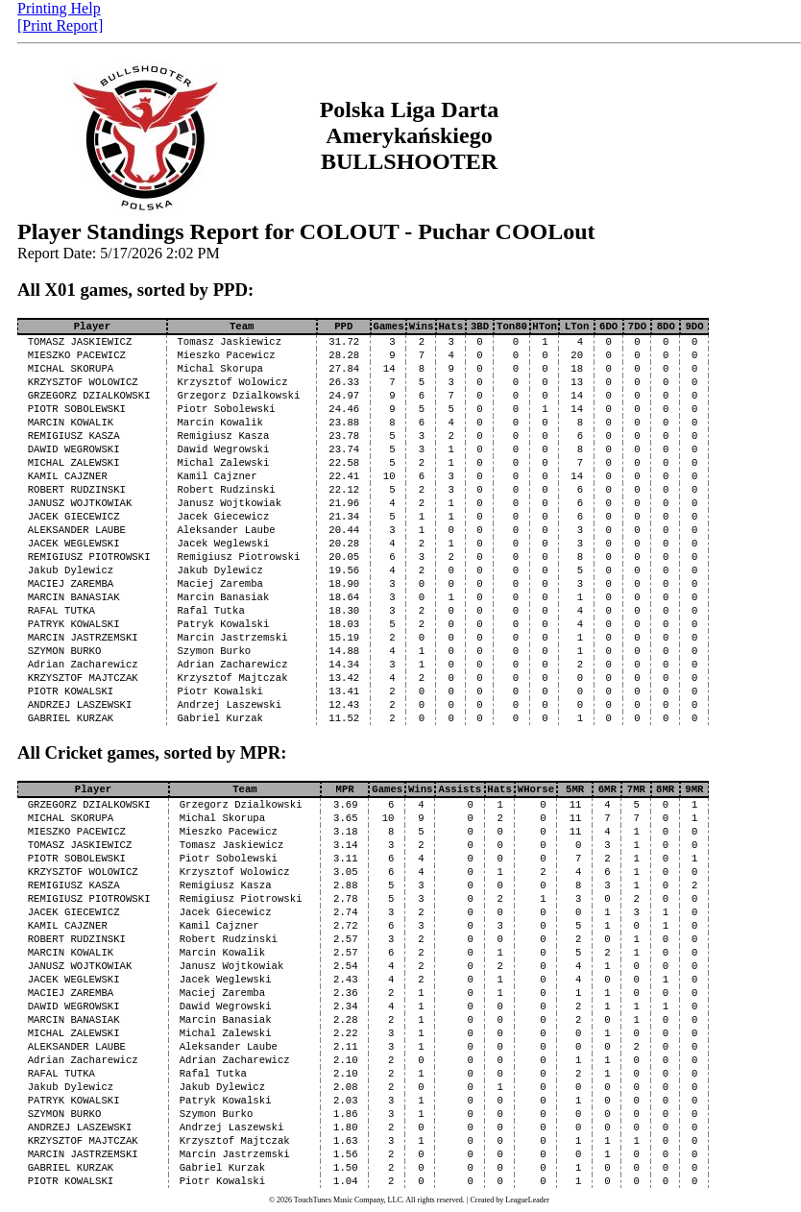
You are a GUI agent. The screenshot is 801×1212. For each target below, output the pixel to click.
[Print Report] (60, 25)
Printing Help (59, 8)
